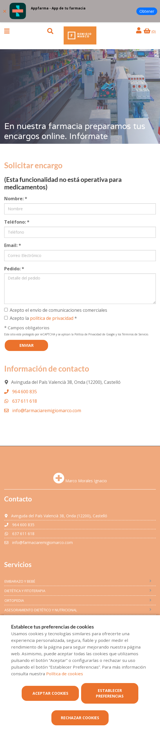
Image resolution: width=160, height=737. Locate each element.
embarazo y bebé (19, 581)
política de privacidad (51, 318)
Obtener (146, 11)
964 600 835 (20, 392)
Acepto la (40, 318)
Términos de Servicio (135, 334)
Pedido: (14, 269)
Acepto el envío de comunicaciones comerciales (55, 310)
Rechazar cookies (80, 717)
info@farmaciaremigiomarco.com (42, 410)
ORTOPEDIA (14, 600)
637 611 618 (20, 401)
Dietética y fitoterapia (24, 590)
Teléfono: (16, 222)
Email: (12, 245)
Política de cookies (64, 673)
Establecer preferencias (110, 693)
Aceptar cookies (50, 693)
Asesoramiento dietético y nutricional (40, 609)
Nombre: (15, 199)
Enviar (26, 345)
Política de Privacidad (87, 334)
